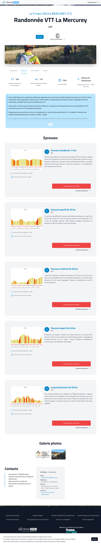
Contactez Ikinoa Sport (12, 519)
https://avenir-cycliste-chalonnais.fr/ (48, 493)
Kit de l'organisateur (88, 519)
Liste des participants (83, 190)
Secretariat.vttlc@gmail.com (49, 477)
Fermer (94, 539)
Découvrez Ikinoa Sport (12, 515)
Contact (45, 70)
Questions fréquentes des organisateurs (63, 515)
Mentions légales (38, 515)
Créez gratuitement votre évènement (38, 519)
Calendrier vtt (93, 2)
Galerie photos (35, 70)
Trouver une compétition (63, 519)
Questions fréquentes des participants (88, 515)
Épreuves (39, 37)
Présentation (13, 70)
